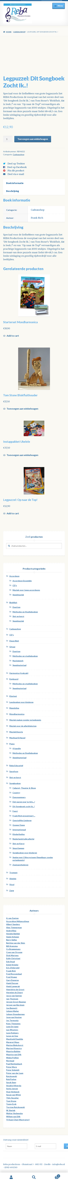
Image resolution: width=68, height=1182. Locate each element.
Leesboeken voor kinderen (21, 702)
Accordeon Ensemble (22, 581)
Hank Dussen (12, 983)
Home (8, 32)
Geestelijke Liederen (22, 820)
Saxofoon (13, 771)
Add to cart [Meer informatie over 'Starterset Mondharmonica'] (13, 335)
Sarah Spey (11, 1082)
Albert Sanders (13, 924)
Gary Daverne (12, 980)
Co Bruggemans (13, 949)
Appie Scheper (12, 937)
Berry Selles (11, 940)
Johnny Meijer (12, 1011)
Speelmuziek (18, 595)
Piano (12, 744)
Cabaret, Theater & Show (24, 788)
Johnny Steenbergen (15, 1014)
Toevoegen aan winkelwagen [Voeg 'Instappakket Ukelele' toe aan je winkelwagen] (22, 455)
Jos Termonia (12, 1020)
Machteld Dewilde (14, 1039)
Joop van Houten (14, 1017)
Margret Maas (12, 1042)
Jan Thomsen (12, 999)
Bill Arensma (12, 946)
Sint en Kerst (19, 843)
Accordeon (14, 576)
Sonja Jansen (12, 1088)
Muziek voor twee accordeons (26, 590)
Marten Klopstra (14, 1048)
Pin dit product (16, 170)
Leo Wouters (12, 1030)
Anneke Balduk (13, 933)
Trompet (13, 872)
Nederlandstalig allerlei (23, 839)
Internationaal (19, 829)
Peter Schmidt (12, 1070)
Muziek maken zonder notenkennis (25, 720)
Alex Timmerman (14, 927)
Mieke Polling (12, 1057)
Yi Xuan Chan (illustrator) (18, 1119)
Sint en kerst (18, 616)
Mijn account (11, 1177)
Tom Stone (11, 1101)
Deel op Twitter (16, 163)
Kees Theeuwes (13, 1023)
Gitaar (12, 647)
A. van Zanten (12, 918)
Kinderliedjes (19, 834)
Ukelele (12, 878)
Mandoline (14, 708)
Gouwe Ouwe (19, 825)
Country (16, 792)
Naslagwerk (18, 661)
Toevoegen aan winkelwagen (32, 139)
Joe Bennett (11, 1008)
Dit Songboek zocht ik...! (24, 806)
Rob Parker (11, 1079)
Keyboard (13, 679)
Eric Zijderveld (12, 968)
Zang (11, 890)
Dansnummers (19, 797)
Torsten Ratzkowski (15, 1107)
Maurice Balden (13, 1051)
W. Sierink (10, 1110)
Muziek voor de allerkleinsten (22, 726)
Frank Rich (37, 217)
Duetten (16, 607)
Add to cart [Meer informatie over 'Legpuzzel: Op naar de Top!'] (13, 513)
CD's (15, 585)
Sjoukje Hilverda (13, 1085)
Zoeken (34, 1177)
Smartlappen (18, 848)
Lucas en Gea (12, 1036)
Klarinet (13, 696)
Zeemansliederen (20, 865)
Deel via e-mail (16, 174)
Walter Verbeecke (14, 1113)
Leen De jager (12, 1026)
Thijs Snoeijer (12, 1098)
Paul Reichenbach (14, 1064)
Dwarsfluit (14, 641)
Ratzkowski (11, 1076)
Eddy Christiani (13, 958)
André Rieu (11, 930)
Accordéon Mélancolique (17, 921)
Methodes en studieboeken (25, 656)
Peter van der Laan (14, 1073)
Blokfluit (13, 602)
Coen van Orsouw (14, 952)
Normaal (10, 1060)
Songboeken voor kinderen (25, 853)
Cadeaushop (19, 32)
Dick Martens (12, 955)
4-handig (17, 748)
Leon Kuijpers (12, 1033)
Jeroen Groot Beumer (16, 1002)
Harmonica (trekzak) (18, 673)
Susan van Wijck (13, 1095)
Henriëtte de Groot (15, 989)
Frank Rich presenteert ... (24, 816)
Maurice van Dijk (13, 1054)
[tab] (34, 183)
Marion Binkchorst (14, 1045)
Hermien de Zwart (14, 992)
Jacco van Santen (14, 995)
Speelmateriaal (19, 665)
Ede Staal (10, 961)
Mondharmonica (16, 714)
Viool (11, 884)
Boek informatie (15, 183)
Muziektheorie (16, 732)
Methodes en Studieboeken (25, 612)
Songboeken (15, 783)
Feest (15, 811)
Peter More (11, 1067)
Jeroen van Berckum (15, 1005)
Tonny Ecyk (11, 1104)
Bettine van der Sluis (15, 943)
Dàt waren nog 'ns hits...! (24, 802)
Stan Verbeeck (12, 1092)
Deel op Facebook (17, 167)
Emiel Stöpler (12, 965)
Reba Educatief (16, 765)
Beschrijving (12, 191)
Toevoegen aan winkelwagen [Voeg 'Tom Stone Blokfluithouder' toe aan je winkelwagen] (22, 408)
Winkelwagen (52, 1175)
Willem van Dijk (13, 1116)
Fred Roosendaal (14, 974)
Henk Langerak (13, 986)
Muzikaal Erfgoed (17, 738)
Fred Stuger (11, 977)
